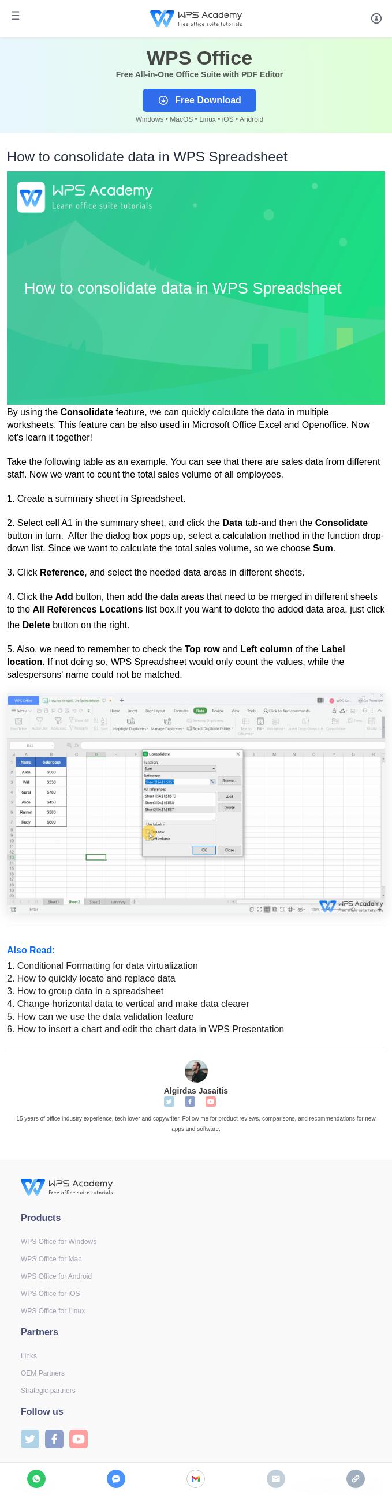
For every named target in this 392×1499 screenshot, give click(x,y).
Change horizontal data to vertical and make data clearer (128, 1004)
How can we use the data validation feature (100, 1016)
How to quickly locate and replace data (91, 978)
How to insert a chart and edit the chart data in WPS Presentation (145, 1029)
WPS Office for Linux (53, 1311)
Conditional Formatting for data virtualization (102, 966)
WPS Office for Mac (51, 1259)
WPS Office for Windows (58, 1242)
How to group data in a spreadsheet (85, 991)
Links (29, 1356)
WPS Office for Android (56, 1276)
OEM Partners (43, 1373)
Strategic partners (48, 1391)
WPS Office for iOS (50, 1294)
